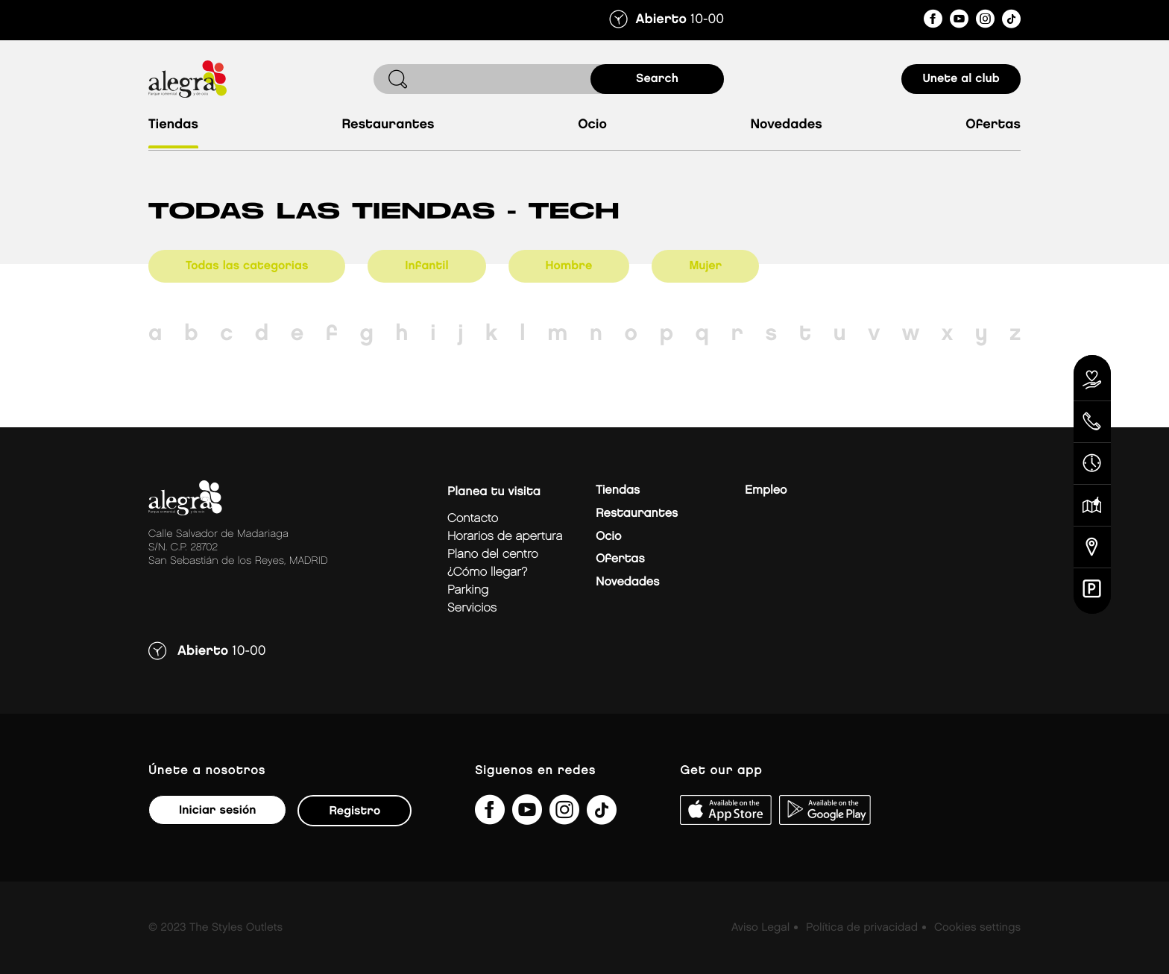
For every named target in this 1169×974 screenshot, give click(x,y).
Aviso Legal (760, 928)
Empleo (766, 490)
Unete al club (960, 78)
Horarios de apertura (504, 536)
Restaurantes (387, 125)
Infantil (426, 265)
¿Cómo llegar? (487, 572)
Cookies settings (977, 928)
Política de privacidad (862, 928)
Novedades (786, 125)
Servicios (472, 608)
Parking (467, 590)
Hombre (569, 265)
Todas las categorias (247, 265)
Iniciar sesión (217, 810)
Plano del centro (492, 554)
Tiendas (173, 125)
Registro (354, 811)
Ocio (592, 125)
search (657, 78)
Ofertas (993, 125)
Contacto (472, 518)
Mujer (705, 265)
